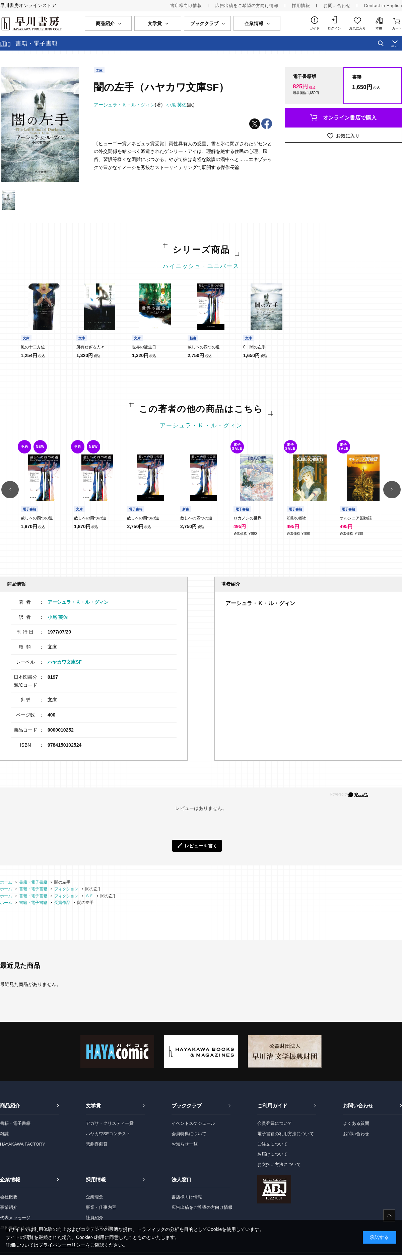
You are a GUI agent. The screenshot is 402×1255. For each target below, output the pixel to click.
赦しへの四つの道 (204, 347)
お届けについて (272, 1154)
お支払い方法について (279, 1164)
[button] (10, 489)
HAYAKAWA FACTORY (22, 1144)
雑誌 (4, 1133)
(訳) (180, 104)
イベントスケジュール (193, 1123)
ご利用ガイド (272, 1105)
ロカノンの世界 (247, 518)
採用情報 (301, 5)
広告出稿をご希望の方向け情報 (246, 5)
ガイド (315, 28)
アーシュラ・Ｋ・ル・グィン (201, 425)
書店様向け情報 (186, 5)
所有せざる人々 (90, 347)
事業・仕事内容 (101, 1207)
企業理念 (94, 1196)
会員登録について (274, 1123)
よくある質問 (356, 1123)
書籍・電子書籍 (15, 1123)
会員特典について (189, 1133)
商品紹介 (10, 1105)
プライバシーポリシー (62, 1245)
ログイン (334, 28)
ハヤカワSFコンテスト (108, 1133)
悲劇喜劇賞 (97, 1144)
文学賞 (93, 1105)
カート (397, 28)
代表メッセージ (15, 1217)
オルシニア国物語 (356, 518)
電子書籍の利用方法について (285, 1133)
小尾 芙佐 (58, 617)
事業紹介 (8, 1207)
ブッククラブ (187, 1105)
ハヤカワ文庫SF (65, 662)
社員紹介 (94, 1217)
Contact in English (383, 5)
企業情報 (10, 1179)
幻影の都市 (297, 518)
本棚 (379, 28)
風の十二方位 (33, 347)
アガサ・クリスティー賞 (110, 1123)
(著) (128, 104)
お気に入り (357, 28)
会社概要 (8, 1196)
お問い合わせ (336, 5)
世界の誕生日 (144, 347)
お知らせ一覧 (185, 1144)
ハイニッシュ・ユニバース (201, 266)
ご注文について (272, 1144)
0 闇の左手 (254, 347)
